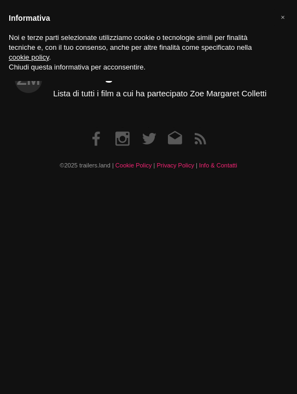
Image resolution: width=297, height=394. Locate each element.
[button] (283, 17)
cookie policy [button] (29, 57)
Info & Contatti (218, 165)
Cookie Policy (133, 165)
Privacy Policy (175, 165)
